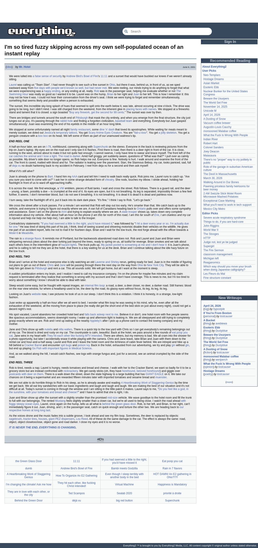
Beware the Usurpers (216, 98)
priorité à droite (172, 493)
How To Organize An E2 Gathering (76, 475)
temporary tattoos (66, 132)
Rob (96, 91)
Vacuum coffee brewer (216, 123)
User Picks (209, 70)
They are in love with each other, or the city (28, 493)
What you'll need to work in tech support (227, 204)
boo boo (43, 135)
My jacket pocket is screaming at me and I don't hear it (133, 244)
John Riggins (211, 225)
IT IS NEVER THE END (23, 427)
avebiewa (221, 323)
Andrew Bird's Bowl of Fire (82, 76)
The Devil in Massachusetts (220, 174)
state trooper (129, 211)
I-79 (48, 146)
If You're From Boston (217, 313)
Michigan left (211, 258)
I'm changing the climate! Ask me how (28, 484)
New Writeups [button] (230, 298)
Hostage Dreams (213, 79)
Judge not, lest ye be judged (220, 242)
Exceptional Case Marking (219, 200)
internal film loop (94, 285)
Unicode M (209, 110)
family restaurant (80, 129)
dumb (28, 468)
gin (173, 345)
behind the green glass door (119, 404)
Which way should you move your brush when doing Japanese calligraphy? (227, 268)
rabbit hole (66, 121)
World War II (210, 229)
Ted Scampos (76, 493)
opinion (208, 366)
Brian (110, 94)
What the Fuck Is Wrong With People (225, 135)
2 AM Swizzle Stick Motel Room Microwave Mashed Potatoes (222, 195)
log (206, 309)
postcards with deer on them (26, 374)
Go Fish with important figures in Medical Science (62, 348)
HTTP (206, 238)
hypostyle (219, 309)
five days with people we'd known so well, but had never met (70, 88)
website (36, 294)
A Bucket (209, 320)
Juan (136, 94)
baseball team (123, 121)
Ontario (141, 208)
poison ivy (83, 345)
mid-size (112, 397)
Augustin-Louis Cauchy (217, 127)
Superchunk (100, 146)
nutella (49, 329)
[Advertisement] (129, 11)
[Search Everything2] (167, 31)
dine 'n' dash (107, 129)
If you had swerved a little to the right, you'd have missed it (77, 223)
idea (9, 66)
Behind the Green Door (29, 500)
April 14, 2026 (211, 114)
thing (207, 323)
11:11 (104, 76)
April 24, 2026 (212, 305)
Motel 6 (13, 233)
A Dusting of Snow (214, 118)
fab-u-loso (140, 132)
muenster (160, 377)
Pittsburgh (82, 117)
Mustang (60, 400)
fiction (207, 352)
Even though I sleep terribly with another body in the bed (124, 475)
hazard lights (69, 244)
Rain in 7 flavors (172, 468)
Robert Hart (210, 143)
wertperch (221, 359)
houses (42, 418)
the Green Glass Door (28, 461)
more (229, 382)
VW (62, 188)
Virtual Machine (124, 484)
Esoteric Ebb (211, 87)
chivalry (109, 179)
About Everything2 (214, 66)
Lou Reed (82, 418)
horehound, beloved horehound (141, 371)
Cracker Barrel (33, 345)
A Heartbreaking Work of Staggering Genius (147, 382)
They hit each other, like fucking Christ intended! (77, 484)
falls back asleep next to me (101, 314)
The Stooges (211, 234)
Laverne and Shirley (107, 262)
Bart (50, 176)
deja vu (16, 165)
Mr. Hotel (25, 66)
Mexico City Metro (214, 208)
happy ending (52, 91)
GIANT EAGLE (155, 374)
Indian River (210, 139)
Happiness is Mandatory (172, 484)
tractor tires (30, 418)
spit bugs (66, 345)
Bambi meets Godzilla (124, 468)
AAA (74, 176)
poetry (208, 374)
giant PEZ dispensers (62, 418)
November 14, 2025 (215, 106)
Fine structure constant (217, 277)
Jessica (48, 132)
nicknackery (71, 371)
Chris (50, 265)
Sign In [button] (230, 42)
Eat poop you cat (172, 461)
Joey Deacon (211, 151)
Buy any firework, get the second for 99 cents (97, 112)
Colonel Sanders (213, 147)
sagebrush (15, 418)
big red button (124, 500)
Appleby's (96, 320)
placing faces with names (141, 109)
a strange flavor (31, 238)
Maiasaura (209, 155)
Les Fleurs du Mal (214, 273)
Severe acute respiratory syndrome (224, 217)
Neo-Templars (211, 75)
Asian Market (211, 83)
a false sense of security (47, 76)
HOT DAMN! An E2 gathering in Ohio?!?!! (172, 475)
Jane (63, 265)
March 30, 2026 (212, 178)
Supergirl (208, 246)
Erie (156, 215)
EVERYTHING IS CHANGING (57, 427)
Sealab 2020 (124, 493)
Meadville (27, 233)
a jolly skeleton (168, 132)
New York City (155, 265)
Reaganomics (211, 262)
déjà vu (76, 500)
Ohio (112, 84)
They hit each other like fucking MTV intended (74, 335)
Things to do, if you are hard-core (223, 221)
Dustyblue (221, 330)
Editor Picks (210, 213)
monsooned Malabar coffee (219, 131)
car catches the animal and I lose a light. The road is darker (44, 156)
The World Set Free (215, 102)
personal (209, 316)
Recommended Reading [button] (230, 61)
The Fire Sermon (213, 250)
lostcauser (226, 316)
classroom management (217, 254)
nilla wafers (65, 329)
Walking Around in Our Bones (221, 182)
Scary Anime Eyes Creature (105, 132)
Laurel (13, 84)
